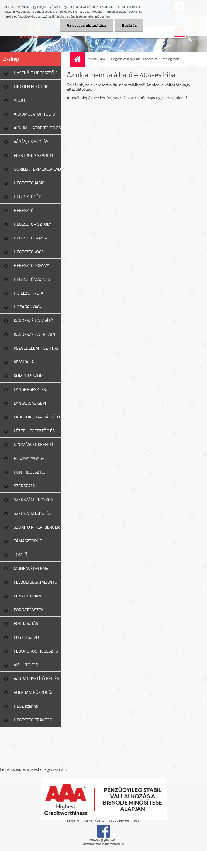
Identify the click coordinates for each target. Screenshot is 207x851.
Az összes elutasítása (86, 25)
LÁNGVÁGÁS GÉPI (30, 403)
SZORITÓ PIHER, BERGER (37, 527)
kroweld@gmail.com (103, 839)
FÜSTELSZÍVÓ (26, 637)
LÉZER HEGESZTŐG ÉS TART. (34, 432)
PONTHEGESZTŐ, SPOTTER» (29, 474)
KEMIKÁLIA (24, 362)
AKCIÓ (19, 100)
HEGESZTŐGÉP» (29, 196)
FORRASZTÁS (26, 623)
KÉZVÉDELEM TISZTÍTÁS (36, 348)
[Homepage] (78, 59)
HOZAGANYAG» (28, 306)
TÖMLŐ (20, 554)
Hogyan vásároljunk (125, 59)
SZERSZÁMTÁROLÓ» (32, 513)
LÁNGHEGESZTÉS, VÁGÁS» (30, 391)
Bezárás (129, 25)
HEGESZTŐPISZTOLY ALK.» (32, 226)
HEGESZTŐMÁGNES (32, 279)
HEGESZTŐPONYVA (31, 265)
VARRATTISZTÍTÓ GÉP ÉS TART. (36, 680)
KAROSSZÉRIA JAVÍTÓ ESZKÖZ (33, 322)
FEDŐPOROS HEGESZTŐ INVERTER (36, 653)
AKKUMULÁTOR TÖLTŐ (34, 114)
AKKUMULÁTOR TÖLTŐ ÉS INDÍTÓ (37, 129)
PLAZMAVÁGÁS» (29, 458)
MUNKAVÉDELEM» (31, 568)
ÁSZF (104, 59)
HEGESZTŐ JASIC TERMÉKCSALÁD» (30, 185)
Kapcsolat (150, 59)
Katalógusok (170, 59)
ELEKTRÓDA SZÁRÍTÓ (33, 155)
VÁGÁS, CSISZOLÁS (31, 141)
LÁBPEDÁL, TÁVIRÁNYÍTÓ (37, 417)
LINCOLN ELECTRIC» (32, 86)
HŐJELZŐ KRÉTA (28, 293)
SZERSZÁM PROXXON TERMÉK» (34, 501)
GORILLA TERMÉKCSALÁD (37, 169)
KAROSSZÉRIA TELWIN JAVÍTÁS (34, 336)
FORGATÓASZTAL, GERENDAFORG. (30, 611)
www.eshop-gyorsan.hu (45, 769)
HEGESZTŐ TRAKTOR (33, 720)
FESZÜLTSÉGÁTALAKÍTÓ (35, 582)
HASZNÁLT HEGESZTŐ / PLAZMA (35, 74)
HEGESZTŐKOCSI (29, 251)
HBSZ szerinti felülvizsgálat (26, 708)
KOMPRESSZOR (28, 375)
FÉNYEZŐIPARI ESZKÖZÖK (27, 598)
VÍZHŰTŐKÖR (26, 664)
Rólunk (92, 59)
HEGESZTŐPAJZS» (30, 238)
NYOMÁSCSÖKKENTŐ (33, 444)
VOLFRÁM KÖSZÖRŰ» (34, 692)
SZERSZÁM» (25, 485)
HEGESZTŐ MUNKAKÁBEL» (28, 212)
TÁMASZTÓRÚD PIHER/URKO (28, 543)
